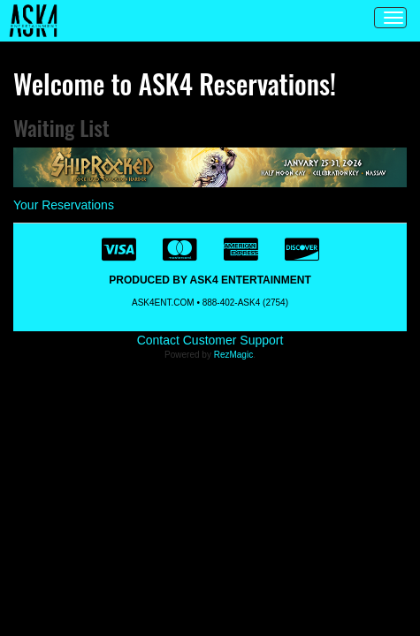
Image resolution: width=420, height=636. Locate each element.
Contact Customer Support (210, 340)
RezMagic (233, 355)
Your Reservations (63, 205)
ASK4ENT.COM (163, 302)
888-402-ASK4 (231, 302)
